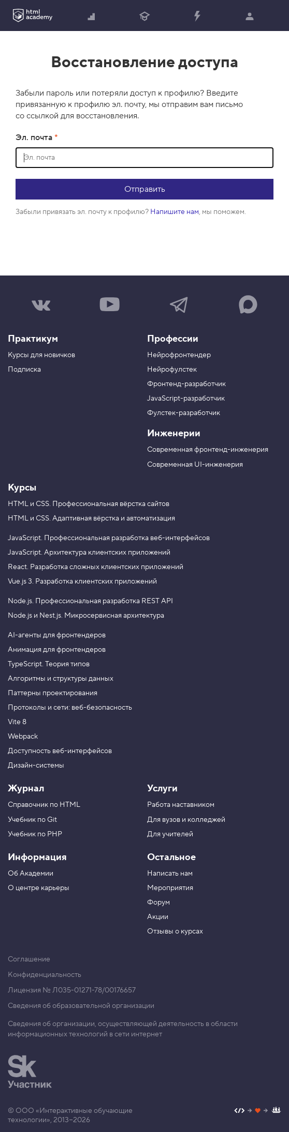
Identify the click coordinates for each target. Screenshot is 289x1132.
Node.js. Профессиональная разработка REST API (90, 601)
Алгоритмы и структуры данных (60, 678)
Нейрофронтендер (179, 355)
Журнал (26, 788)
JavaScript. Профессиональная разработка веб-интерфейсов (109, 538)
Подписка (24, 369)
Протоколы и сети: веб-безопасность (70, 707)
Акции (157, 917)
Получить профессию (144, 17)
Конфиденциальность (44, 975)
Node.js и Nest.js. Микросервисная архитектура (86, 615)
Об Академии (30, 873)
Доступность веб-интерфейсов (60, 751)
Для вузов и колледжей (186, 819)
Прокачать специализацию (197, 17)
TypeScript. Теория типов (49, 664)
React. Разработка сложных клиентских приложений (95, 567)
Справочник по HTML (44, 804)
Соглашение (29, 959)
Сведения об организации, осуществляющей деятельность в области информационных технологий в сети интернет (123, 1029)
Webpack (23, 736)
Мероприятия (170, 888)
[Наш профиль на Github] (257, 1111)
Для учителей (170, 834)
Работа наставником (180, 804)
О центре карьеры (38, 888)
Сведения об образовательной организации (81, 1006)
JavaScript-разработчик (186, 398)
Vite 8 (17, 722)
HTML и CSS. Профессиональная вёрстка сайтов (88, 504)
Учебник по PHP (35, 834)
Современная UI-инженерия (195, 464)
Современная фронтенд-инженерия (207, 449)
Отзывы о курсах (175, 931)
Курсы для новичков (41, 355)
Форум (158, 902)
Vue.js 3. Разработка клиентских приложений (82, 581)
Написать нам (170, 873)
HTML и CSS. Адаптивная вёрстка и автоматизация (91, 518)
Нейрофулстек (172, 369)
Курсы (22, 487)
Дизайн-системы (36, 765)
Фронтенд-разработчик (186, 384)
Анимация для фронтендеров (57, 649)
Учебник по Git (32, 819)
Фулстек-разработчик (183, 413)
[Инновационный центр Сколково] (30, 1071)
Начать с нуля (91, 17)
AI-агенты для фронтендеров (57, 635)
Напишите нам (174, 212)
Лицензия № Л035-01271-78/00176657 (72, 990)
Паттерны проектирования (52, 693)
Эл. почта (35, 137)
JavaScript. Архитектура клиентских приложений (89, 552)
